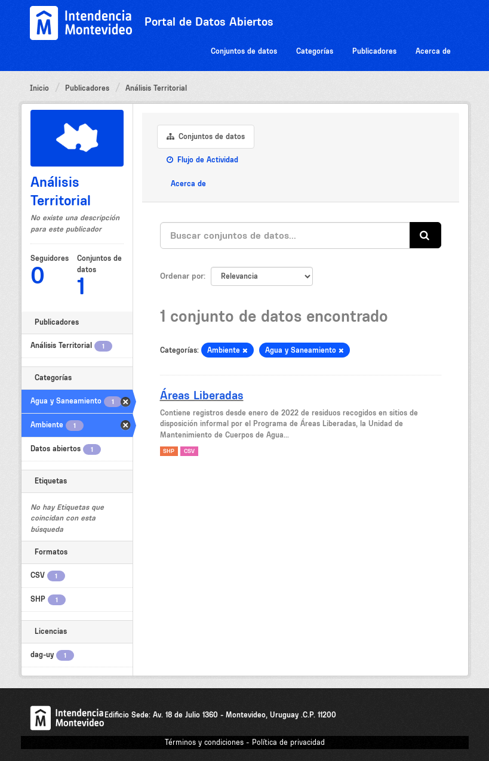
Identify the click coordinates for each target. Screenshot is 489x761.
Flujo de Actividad (202, 159)
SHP (168, 451)
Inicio (39, 88)
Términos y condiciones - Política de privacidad (245, 742)
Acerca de (433, 51)
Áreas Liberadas (202, 395)
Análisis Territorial (156, 88)
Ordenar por (182, 276)
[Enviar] (425, 235)
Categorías (314, 51)
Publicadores (374, 51)
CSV (189, 451)
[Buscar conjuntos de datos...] (285, 235)
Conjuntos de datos (244, 51)
